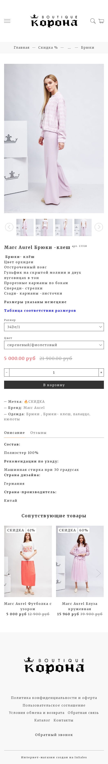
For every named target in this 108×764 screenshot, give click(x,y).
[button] (9, 227)
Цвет (8, 338)
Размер (10, 320)
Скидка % (48, 47)
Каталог (42, 720)
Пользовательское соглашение (54, 705)
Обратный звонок (54, 735)
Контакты (64, 720)
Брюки (87, 47)
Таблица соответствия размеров (40, 310)
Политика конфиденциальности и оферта (54, 698)
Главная (22, 47)
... (69, 47)
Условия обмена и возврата (37, 713)
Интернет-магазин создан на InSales (54, 757)
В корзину (54, 385)
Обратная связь (83, 713)
